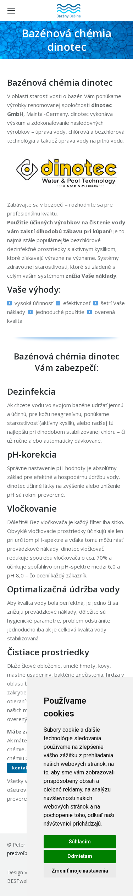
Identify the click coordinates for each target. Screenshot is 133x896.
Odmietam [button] (79, 856)
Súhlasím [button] (80, 841)
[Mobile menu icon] (11, 10)
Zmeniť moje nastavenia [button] (79, 871)
